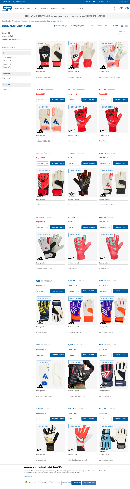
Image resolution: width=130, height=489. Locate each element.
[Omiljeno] (120, 8)
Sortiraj (74, 25)
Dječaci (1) (8, 64)
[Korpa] (126, 9)
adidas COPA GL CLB (44, 141)
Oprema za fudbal (38, 21)
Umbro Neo (72, 205)
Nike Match (72, 141)
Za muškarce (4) (10, 58)
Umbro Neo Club (43, 332)
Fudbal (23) (8, 78)
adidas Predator (43, 77)
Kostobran (7, 36)
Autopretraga (61, 25)
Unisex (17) (8, 61)
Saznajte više (77, 16)
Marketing (55, 482)
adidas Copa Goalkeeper (109, 77)
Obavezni (32, 482)
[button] (117, 9)
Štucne (6, 33)
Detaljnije (28, 476)
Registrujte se (105, 2)
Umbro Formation (106, 460)
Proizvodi (16, 21)
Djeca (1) (7, 67)
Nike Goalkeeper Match (77, 460)
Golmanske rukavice (12, 39)
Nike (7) (7, 89)
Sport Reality (6, 21)
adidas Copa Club (107, 205)
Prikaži (100, 25)
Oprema (25, 21)
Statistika (43, 482)
